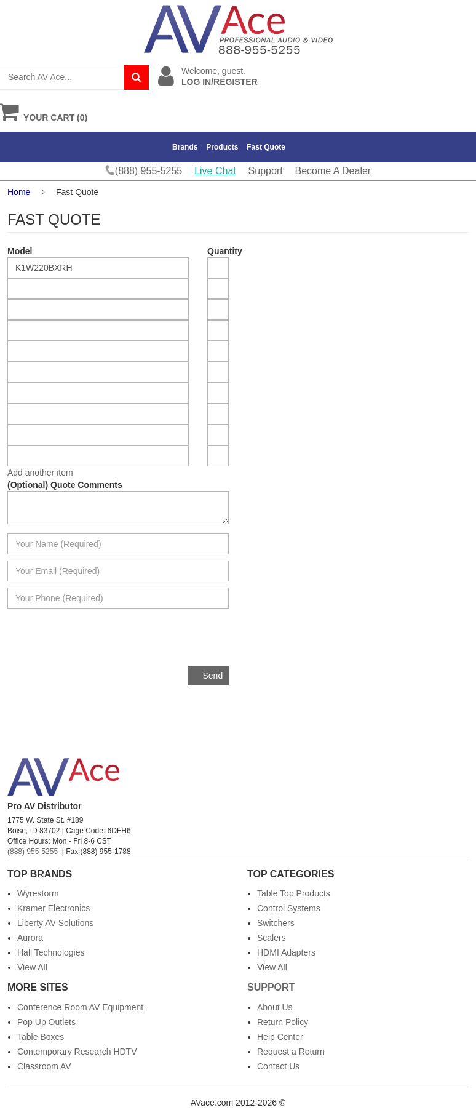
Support (265, 171)
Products (222, 147)
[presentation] (135, 642)
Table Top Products (293, 893)
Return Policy (282, 1022)
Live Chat (215, 171)
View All (32, 967)
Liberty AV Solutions (55, 923)
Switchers (276, 923)
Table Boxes (40, 1037)
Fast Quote (266, 147)
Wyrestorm (38, 893)
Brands (184, 147)
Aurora (30, 938)
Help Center (280, 1037)
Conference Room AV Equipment (80, 1007)
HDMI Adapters (286, 952)
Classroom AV (44, 1066)
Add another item (40, 472)
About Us (275, 1007)
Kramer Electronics (53, 908)
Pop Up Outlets (46, 1022)
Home (18, 192)
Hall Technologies (50, 952)
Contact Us (278, 1066)
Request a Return (291, 1051)
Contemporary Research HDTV (77, 1051)
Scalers (271, 938)
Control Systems (288, 908)
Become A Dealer (333, 171)
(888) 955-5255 (32, 851)
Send (213, 676)
